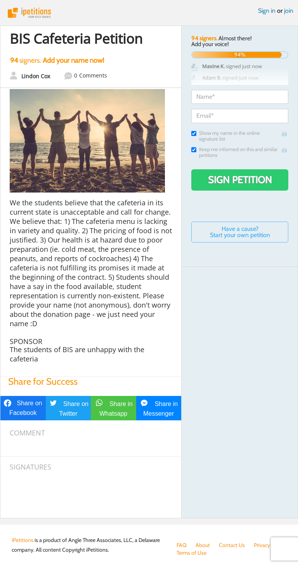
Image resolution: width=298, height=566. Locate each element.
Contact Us (232, 545)
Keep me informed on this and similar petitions (234, 152)
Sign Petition (240, 180)
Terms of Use (191, 552)
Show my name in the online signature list (225, 136)
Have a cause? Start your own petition (240, 232)
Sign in (266, 10)
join (288, 10)
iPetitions (149, 13)
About (203, 545)
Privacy (262, 545)
